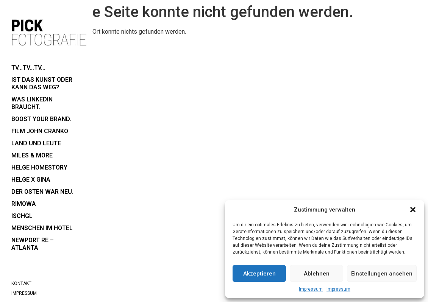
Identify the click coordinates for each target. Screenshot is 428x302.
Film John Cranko (39, 131)
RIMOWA (23, 203)
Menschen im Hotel (42, 228)
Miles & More (32, 155)
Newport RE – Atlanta (32, 244)
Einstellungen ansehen (381, 273)
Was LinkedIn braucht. (32, 103)
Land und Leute (36, 143)
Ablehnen (317, 273)
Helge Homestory (39, 167)
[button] (413, 209)
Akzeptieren (259, 273)
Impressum (311, 289)
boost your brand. (41, 119)
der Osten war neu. (42, 191)
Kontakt (21, 283)
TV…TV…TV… (28, 67)
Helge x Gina (30, 179)
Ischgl (22, 215)
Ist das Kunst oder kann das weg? (41, 83)
